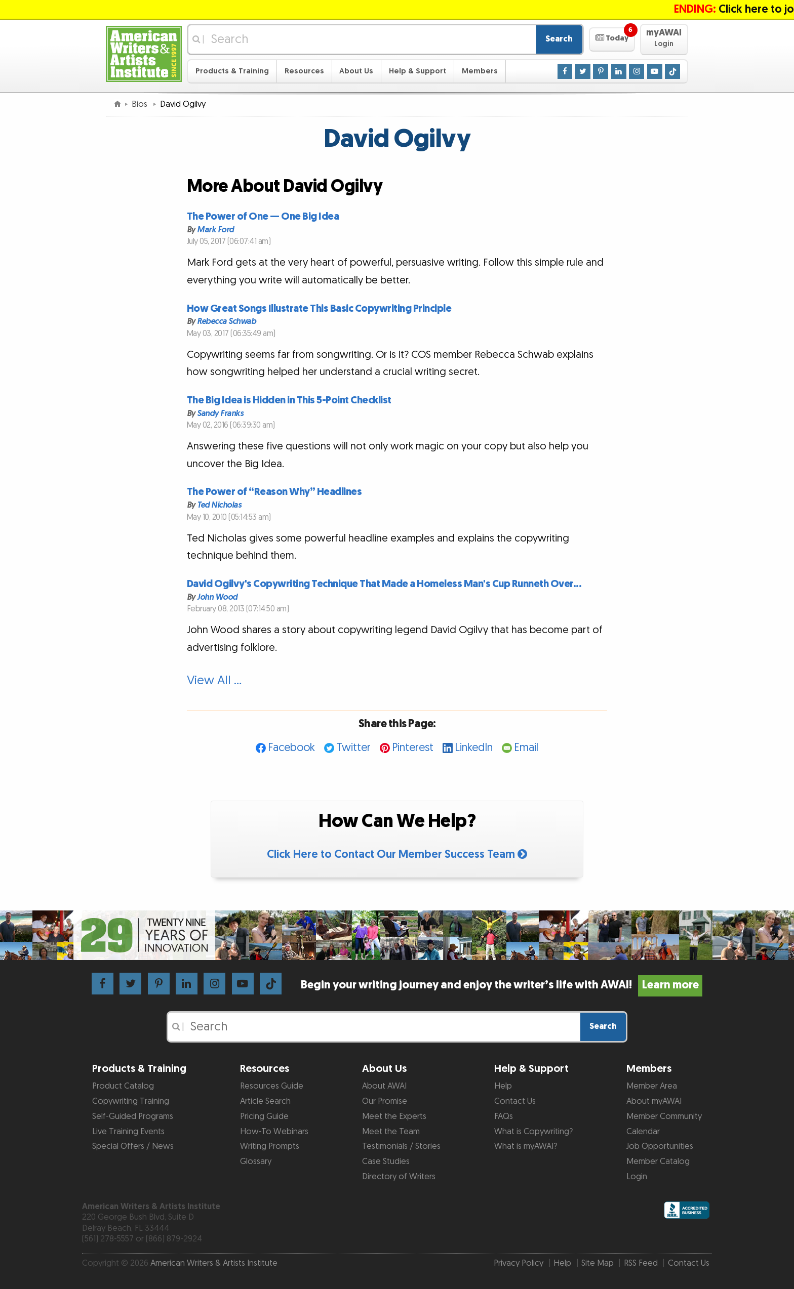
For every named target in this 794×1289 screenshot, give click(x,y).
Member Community (664, 1116)
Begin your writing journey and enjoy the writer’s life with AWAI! (501, 985)
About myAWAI (654, 1101)
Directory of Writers (398, 1176)
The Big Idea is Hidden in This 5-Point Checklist (289, 400)
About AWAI (384, 1086)
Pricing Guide (264, 1116)
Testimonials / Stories (401, 1146)
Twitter (353, 747)
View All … (214, 681)
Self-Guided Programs (132, 1116)
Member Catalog (658, 1161)
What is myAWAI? (525, 1146)
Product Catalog (123, 1086)
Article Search (265, 1101)
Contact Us (515, 1101)
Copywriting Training (130, 1101)
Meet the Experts (394, 1116)
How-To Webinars (274, 1131)
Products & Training (232, 71)
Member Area (651, 1086)
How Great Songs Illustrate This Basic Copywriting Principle (319, 308)
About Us (356, 71)
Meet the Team (391, 1131)
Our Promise (384, 1101)
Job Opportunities (659, 1146)
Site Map (597, 1263)
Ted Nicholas (219, 505)
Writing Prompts (269, 1146)
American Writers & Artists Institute (213, 1263)
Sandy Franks (220, 413)
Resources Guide (271, 1086)
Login (636, 1176)
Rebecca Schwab (226, 321)
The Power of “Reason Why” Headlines (274, 491)
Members (480, 71)
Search (559, 39)
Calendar (643, 1131)
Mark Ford (215, 229)
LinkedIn (474, 747)
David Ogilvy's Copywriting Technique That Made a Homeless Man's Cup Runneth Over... (384, 584)
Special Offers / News (133, 1146)
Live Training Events (128, 1131)
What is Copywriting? (533, 1131)
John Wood (217, 597)
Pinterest (412, 747)
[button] (612, 39)
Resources (304, 71)
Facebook (291, 747)
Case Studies (386, 1161)
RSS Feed (641, 1263)
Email (526, 747)
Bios (140, 104)
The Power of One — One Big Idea (263, 216)
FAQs (503, 1116)
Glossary (255, 1161)
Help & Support (417, 71)
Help (503, 1086)
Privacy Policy (518, 1263)
